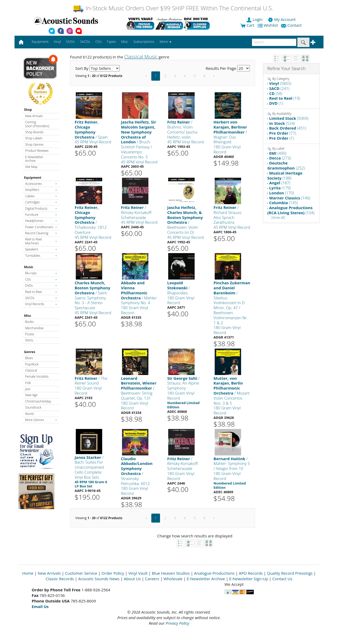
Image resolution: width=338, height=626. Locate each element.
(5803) (280, 83)
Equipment (32, 177)
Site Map (31, 167)
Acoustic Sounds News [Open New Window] (99, 578)
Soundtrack (33, 407)
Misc (27, 315)
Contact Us (282, 578)
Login (255, 19)
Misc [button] (124, 41)
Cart (247, 25)
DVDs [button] (70, 41)
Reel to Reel (41, 292)
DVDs (41, 285)
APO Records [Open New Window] (251, 573)
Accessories (41, 183)
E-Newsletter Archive (34, 159)
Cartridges (41, 202)
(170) (281, 192)
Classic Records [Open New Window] (60, 578)
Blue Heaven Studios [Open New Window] (171, 573)
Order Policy (112, 573)
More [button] (165, 41)
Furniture (41, 214)
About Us (132, 578)
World (29, 414)
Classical (31, 370)
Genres (29, 352)
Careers (152, 578)
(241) (279, 88)
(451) (287, 128)
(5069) (288, 118)
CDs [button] (98, 41)
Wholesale (172, 578)
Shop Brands (34, 132)
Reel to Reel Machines (41, 241)
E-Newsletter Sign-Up (248, 578)
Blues (29, 358)
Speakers (41, 249)
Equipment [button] (40, 41)
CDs (41, 279)
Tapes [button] (111, 41)
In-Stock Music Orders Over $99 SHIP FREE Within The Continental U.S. (173, 8)
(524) (282, 123)
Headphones (41, 220)
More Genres (41, 420)
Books (29, 321)
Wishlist (268, 25)
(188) (284, 175)
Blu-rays (41, 273)
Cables (41, 196)
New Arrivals (34, 116)
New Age (31, 395)
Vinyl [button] (57, 41)
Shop (28, 109)
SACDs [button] (85, 41)
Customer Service (81, 573)
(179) (280, 187)
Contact (292, 25)
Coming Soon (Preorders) (37, 124)
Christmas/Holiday (38, 401)
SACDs (41, 298)
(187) (279, 182)
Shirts (29, 340)
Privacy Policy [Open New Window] (177, 623)
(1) (276, 103)
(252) (286, 165)
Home (27, 573)
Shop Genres (34, 144)
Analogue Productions (214, 573)
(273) (280, 158)
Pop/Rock (32, 364)
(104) (290, 210)
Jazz (27, 389)
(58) (275, 93)
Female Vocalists (37, 376)
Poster (29, 334)
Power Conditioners (41, 227)
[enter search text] (274, 42)
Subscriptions (143, 41)
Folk (28, 383)
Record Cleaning (41, 233)
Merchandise (34, 328)
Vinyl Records (41, 304)
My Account (282, 19)
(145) (283, 202)
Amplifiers (41, 190)
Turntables (41, 255)
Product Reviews (37, 150)
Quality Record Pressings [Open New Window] (290, 573)
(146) (289, 197)
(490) (277, 153)
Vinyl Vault (138, 573)
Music (28, 267)
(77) (282, 133)
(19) (284, 98)
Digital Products (41, 208)
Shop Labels (33, 138)
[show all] (278, 217)
